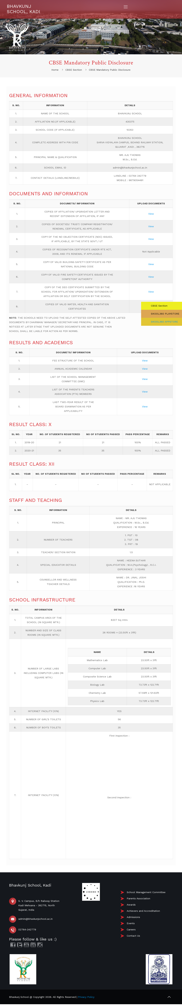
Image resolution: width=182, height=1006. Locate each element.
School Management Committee (146, 892)
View (151, 213)
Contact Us (133, 935)
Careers (131, 929)
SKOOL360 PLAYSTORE (164, 313)
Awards (131, 904)
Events (131, 923)
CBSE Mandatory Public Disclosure (109, 69)
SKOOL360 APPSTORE (164, 321)
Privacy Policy (86, 997)
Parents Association (138, 898)
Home (54, 69)
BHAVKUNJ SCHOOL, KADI (23, 9)
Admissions (133, 917)
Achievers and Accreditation (143, 910)
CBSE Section (73, 69)
